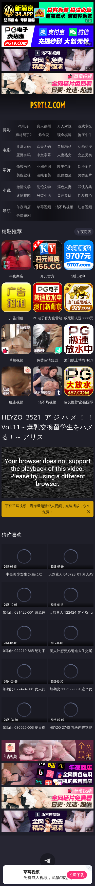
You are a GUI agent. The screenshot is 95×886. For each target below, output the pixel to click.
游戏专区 (85, 126)
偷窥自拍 (23, 166)
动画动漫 (85, 146)
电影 (7, 150)
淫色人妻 (64, 186)
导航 (7, 210)
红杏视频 (85, 206)
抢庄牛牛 (85, 134)
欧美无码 (44, 146)
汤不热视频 (64, 206)
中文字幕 (44, 154)
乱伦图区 (64, 175)
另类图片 (85, 175)
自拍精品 (64, 146)
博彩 (7, 130)
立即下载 (77, 874)
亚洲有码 (23, 154)
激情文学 (23, 186)
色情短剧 (23, 215)
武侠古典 (85, 186)
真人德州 (44, 126)
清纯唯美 (44, 175)
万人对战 (64, 126)
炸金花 (44, 134)
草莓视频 (44, 206)
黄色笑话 (64, 195)
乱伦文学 (44, 186)
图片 (7, 170)
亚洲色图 (44, 166)
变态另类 (85, 154)
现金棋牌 (64, 134)
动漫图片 (85, 166)
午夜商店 (23, 206)
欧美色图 (64, 166)
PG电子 (23, 126)
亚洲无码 (23, 146)
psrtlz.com (47, 105)
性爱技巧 (85, 195)
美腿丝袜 (23, 175)
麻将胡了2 (23, 134)
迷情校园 (23, 195)
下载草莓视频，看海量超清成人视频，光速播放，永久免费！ (48, 509)
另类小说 (44, 195)
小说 (7, 190)
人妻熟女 (64, 154)
